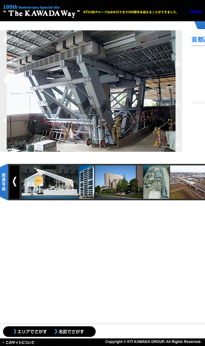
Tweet (196, 11)
